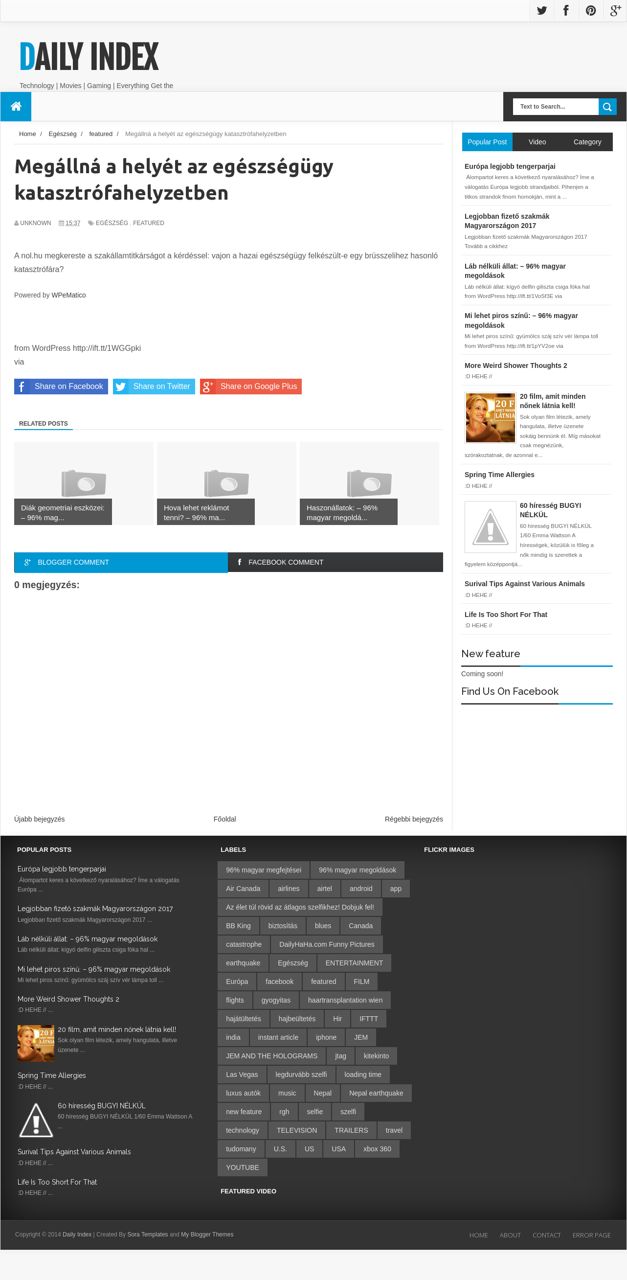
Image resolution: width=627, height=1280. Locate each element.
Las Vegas (242, 1074)
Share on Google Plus (248, 386)
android (361, 888)
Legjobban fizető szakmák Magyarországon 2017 (95, 909)
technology (242, 1130)
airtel (324, 888)
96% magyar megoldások (357, 870)
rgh (284, 1112)
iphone (326, 1037)
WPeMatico (68, 295)
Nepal (323, 1093)
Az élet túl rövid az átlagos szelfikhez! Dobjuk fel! (300, 907)
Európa (237, 981)
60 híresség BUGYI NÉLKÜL (102, 1106)
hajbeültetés (297, 1019)
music (287, 1093)
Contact (547, 1235)
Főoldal (225, 819)
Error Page (592, 1235)
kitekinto (376, 1056)
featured (148, 223)
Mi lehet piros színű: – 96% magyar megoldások (94, 969)
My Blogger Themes (207, 1234)
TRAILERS (351, 1130)
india (233, 1037)
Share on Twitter (151, 386)
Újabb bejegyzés (39, 819)
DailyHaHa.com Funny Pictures (327, 944)
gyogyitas (276, 1000)
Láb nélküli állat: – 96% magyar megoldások (87, 939)
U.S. (280, 1149)
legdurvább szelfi (301, 1074)
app (396, 888)
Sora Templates (147, 1234)
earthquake (243, 963)
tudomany (241, 1149)
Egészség (112, 223)
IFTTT (368, 1019)
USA (339, 1149)
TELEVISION (297, 1130)
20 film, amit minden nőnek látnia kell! (117, 1029)
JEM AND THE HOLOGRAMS (271, 1056)
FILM (362, 981)
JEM (361, 1037)
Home (479, 1235)
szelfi (348, 1112)
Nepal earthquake (376, 1093)
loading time (363, 1074)
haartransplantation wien (345, 1000)
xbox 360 (377, 1149)
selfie (315, 1112)
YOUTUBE (242, 1167)
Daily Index (88, 58)
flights (235, 1000)
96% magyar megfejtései (263, 870)
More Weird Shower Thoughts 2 (68, 999)
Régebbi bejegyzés (414, 819)
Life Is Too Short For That (57, 1182)
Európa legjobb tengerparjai (62, 869)
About (510, 1235)
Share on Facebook (58, 386)
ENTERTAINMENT (354, 963)
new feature (244, 1112)
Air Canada (243, 888)
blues (323, 926)
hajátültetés (243, 1019)
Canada (361, 926)
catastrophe (244, 944)
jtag (340, 1056)
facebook (279, 981)
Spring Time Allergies (52, 1075)
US (309, 1149)
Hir (337, 1019)
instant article (278, 1037)
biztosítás (283, 926)
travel (394, 1130)
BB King (238, 926)
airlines (288, 888)
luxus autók (243, 1093)
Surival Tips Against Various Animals (74, 1152)
